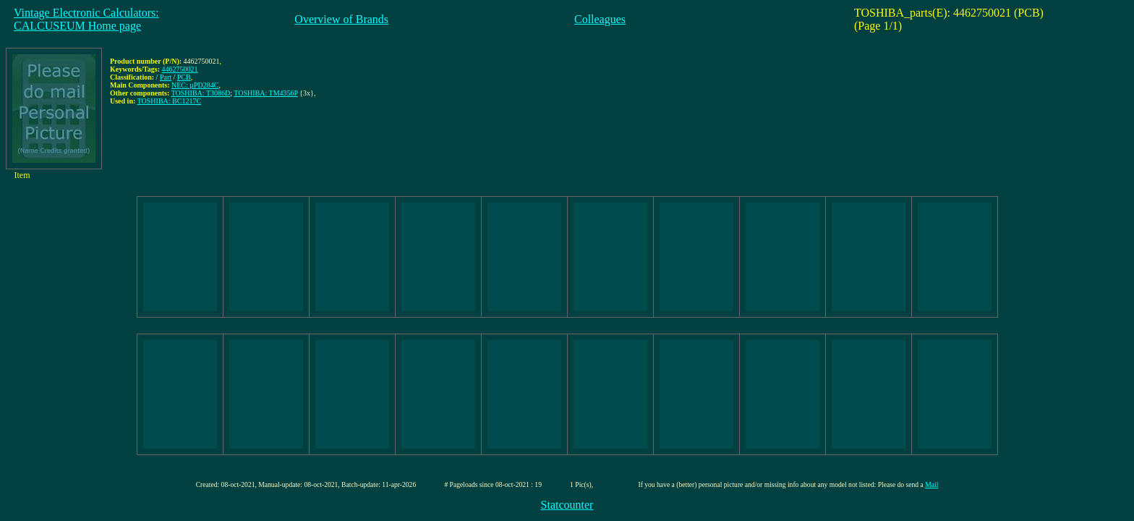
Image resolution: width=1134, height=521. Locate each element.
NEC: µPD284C (195, 85)
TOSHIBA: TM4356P (265, 93)
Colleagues (600, 19)
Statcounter (567, 505)
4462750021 (180, 69)
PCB (184, 77)
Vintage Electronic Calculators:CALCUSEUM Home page (86, 19)
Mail (931, 484)
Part (165, 77)
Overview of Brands (341, 19)
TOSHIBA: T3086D (201, 93)
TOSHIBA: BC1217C (169, 101)
